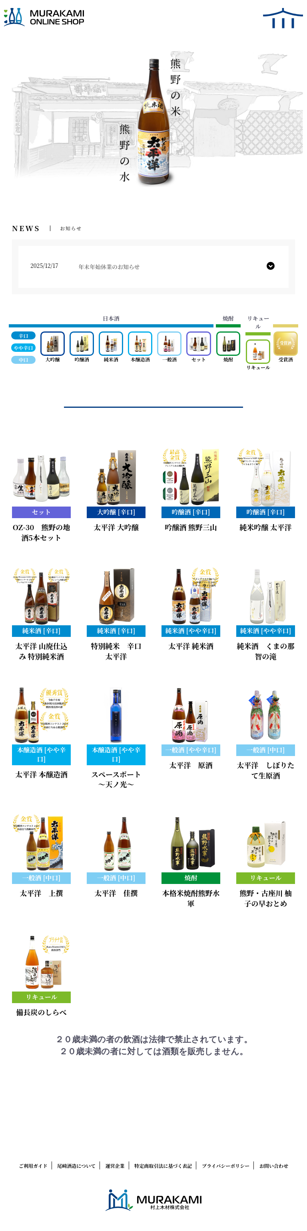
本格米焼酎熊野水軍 (191, 898)
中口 (23, 359)
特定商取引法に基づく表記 (163, 1165)
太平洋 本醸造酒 (41, 774)
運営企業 (115, 1165)
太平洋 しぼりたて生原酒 (266, 770)
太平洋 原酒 (191, 765)
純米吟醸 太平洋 (265, 527)
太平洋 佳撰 (116, 893)
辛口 (23, 335)
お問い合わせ (273, 1165)
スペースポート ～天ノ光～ (116, 779)
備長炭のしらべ (41, 1012)
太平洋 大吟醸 (116, 527)
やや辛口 (23, 347)
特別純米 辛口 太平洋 (120, 650)
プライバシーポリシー (225, 1165)
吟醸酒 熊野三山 (191, 527)
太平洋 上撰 (41, 893)
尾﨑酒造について (76, 1165)
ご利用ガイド (33, 1165)
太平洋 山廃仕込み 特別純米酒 (41, 650)
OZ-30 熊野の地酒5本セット (41, 532)
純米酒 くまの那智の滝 (266, 650)
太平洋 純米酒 (190, 645)
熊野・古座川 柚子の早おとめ (265, 898)
